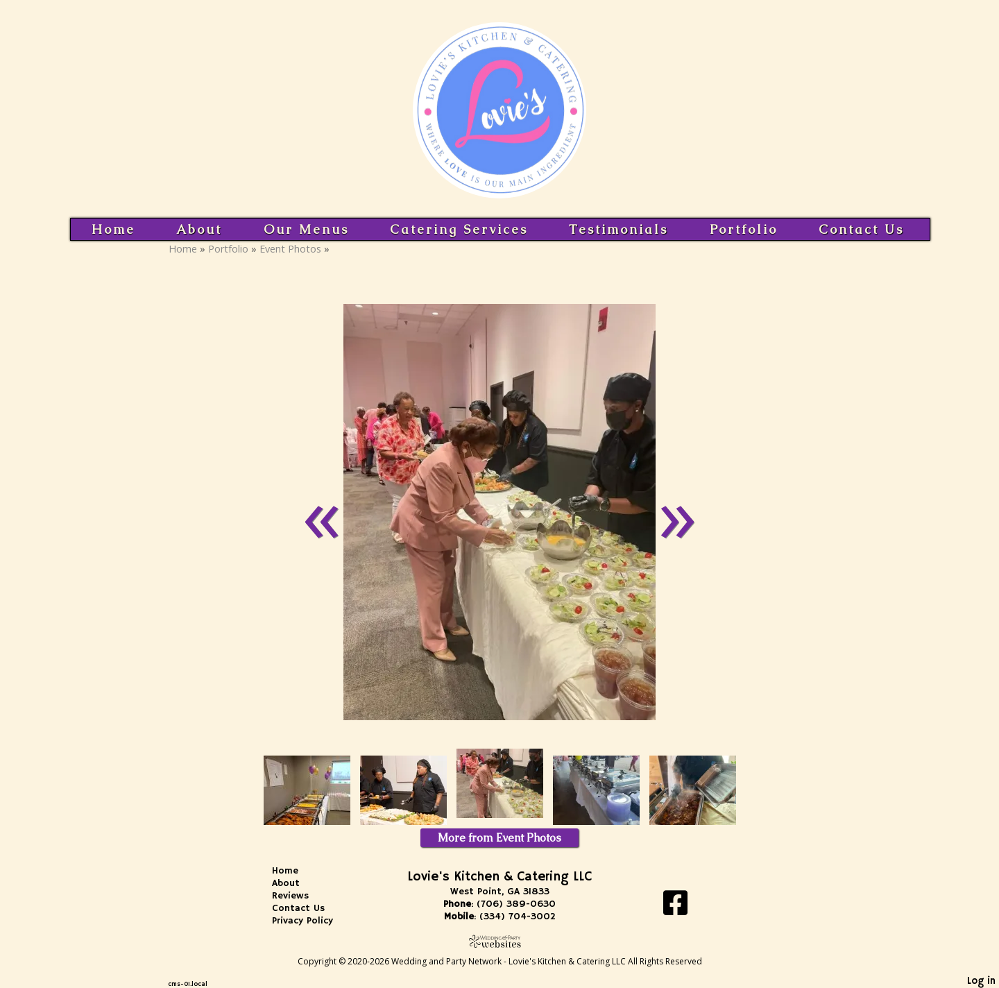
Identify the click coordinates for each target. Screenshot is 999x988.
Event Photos (290, 248)
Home (113, 229)
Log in (981, 981)
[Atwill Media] (499, 941)
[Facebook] (675, 907)
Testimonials (618, 229)
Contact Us (861, 229)
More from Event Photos (499, 838)
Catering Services (459, 229)
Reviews (301, 895)
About (199, 229)
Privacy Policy (313, 920)
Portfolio (744, 229)
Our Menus (306, 229)
